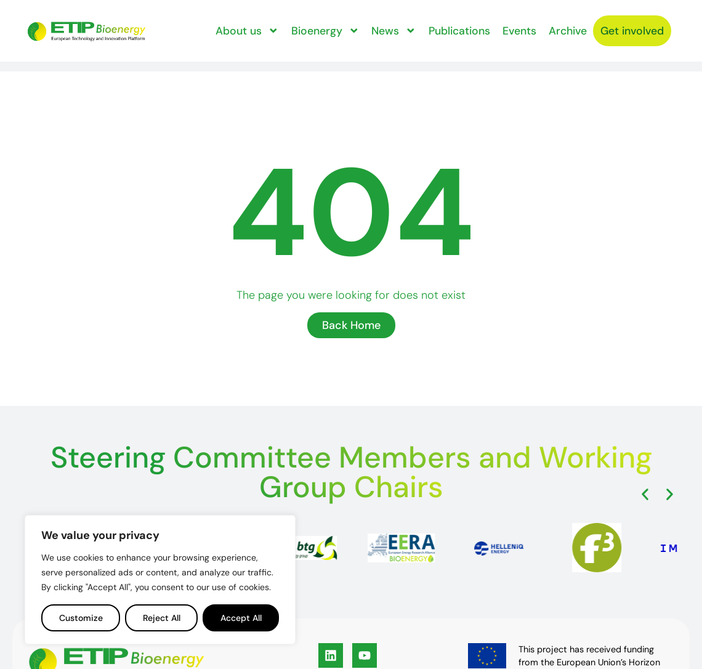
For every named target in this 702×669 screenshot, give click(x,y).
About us (260, 20)
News (407, 20)
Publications (472, 20)
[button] (645, 494)
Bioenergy (338, 20)
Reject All (161, 617)
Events (532, 20)
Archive (581, 20)
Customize (81, 617)
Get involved (262, 50)
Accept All (241, 617)
